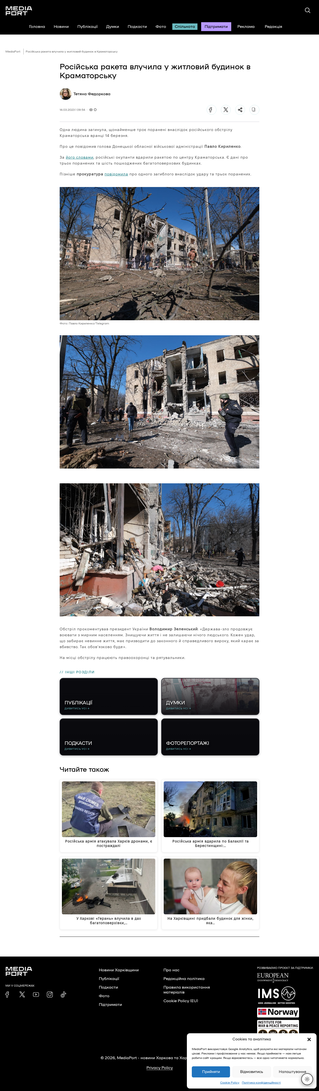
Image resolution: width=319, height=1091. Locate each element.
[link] (8, 994)
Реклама (246, 27)
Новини (61, 27)
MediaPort (12, 51)
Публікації (87, 27)
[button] (309, 1039)
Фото (161, 27)
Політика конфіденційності (261, 1082)
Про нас (171, 970)
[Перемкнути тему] (307, 1079)
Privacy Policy (159, 1068)
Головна (37, 27)
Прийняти (211, 1072)
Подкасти (137, 27)
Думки (112, 27)
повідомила (116, 174)
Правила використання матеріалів (186, 989)
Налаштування (292, 1072)
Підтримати (216, 27)
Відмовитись (251, 1072)
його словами (79, 157)
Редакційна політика (184, 979)
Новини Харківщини (119, 970)
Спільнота (185, 27)
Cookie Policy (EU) (180, 1001)
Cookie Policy (229, 1082)
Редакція (276, 27)
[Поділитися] (240, 110)
